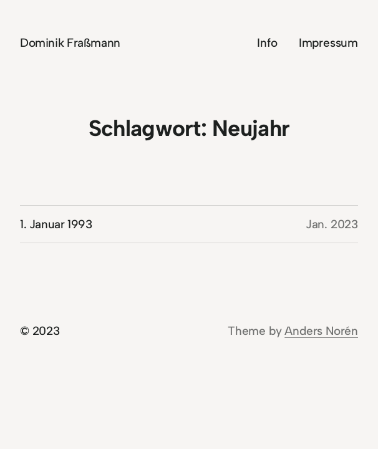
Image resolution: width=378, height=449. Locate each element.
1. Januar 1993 (56, 224)
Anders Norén (321, 331)
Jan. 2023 (332, 224)
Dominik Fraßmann (70, 43)
